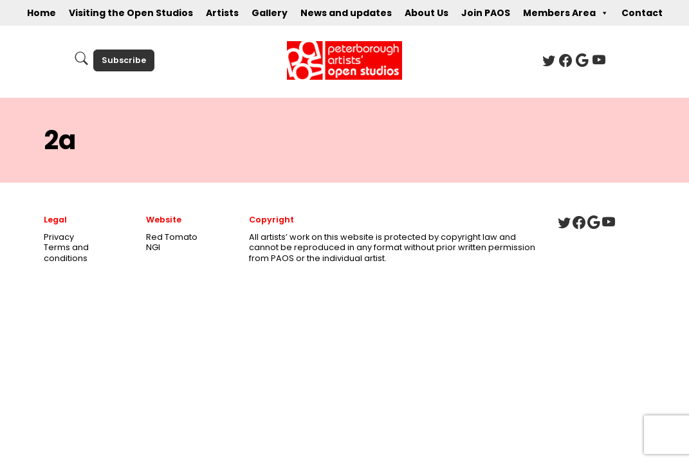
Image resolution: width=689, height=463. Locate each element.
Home (41, 12)
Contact (642, 12)
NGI (153, 247)
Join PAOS (485, 12)
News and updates (346, 12)
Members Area (566, 13)
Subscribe (124, 60)
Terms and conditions (66, 253)
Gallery (270, 12)
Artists (222, 12)
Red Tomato (172, 237)
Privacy (59, 237)
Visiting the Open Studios (131, 12)
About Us (426, 12)
